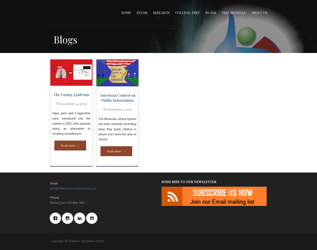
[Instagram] (68, 218)
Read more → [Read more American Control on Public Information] (116, 151)
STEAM (142, 13)
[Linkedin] (81, 218)
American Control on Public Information (117, 98)
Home (126, 13)
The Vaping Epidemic (71, 94)
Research (161, 13)
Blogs (211, 13)
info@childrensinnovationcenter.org (73, 188)
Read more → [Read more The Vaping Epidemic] (70, 145)
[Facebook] (56, 218)
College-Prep (187, 13)
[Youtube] (93, 218)
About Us (259, 13)
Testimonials (234, 13)
